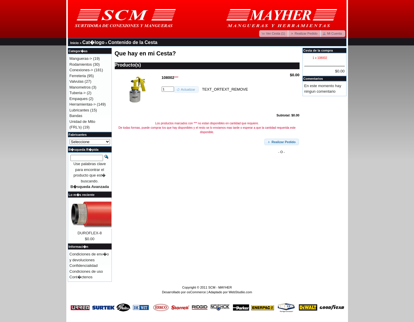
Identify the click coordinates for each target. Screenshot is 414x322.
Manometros (80, 87)
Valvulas (77, 81)
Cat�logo (93, 42)
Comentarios (313, 78)
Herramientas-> (83, 104)
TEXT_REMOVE (233, 89)
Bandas (76, 115)
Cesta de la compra (318, 50)
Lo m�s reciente (82, 194)
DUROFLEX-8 (89, 233)
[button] (274, 33)
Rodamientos (81, 64)
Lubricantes (79, 110)
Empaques (79, 98)
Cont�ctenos (81, 277)
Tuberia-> (78, 93)
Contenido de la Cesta (132, 42)
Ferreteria (78, 76)
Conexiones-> (81, 70)
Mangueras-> (81, 58)
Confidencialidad (84, 265)
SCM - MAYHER (220, 287)
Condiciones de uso (86, 271)
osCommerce (196, 292)
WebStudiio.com (240, 292)
